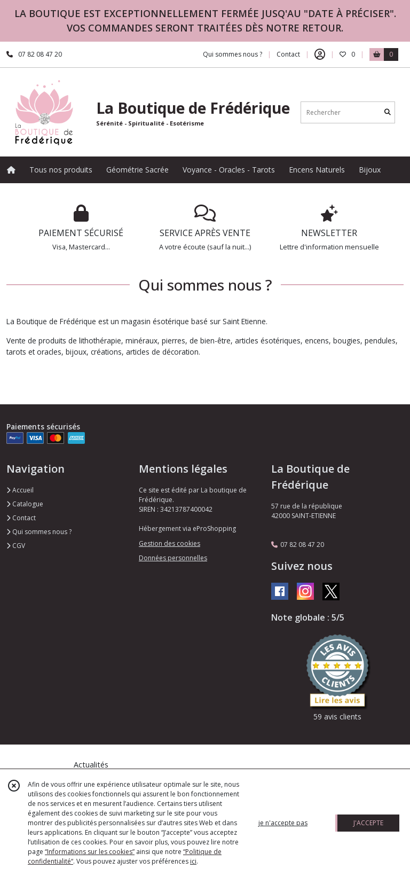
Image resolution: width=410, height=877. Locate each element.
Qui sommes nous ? (39, 531)
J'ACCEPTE (368, 822)
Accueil (20, 490)
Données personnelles (173, 557)
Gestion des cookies (169, 543)
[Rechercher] (388, 112)
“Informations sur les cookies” (90, 851)
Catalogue (24, 503)
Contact (288, 54)
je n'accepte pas (283, 822)
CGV (15, 545)
